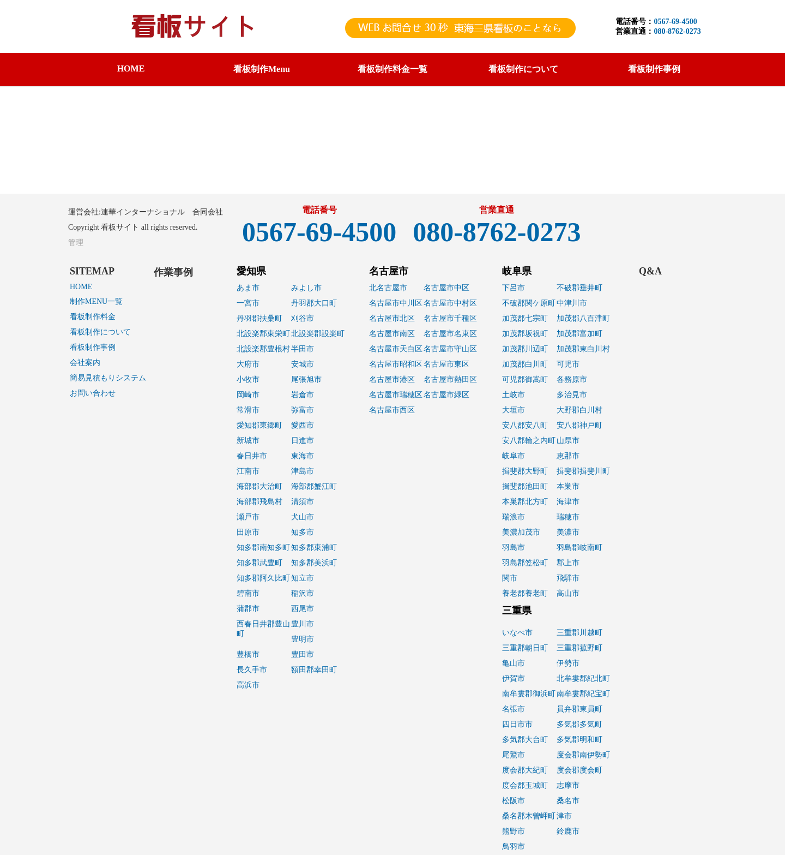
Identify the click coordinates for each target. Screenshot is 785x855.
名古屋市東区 (446, 364)
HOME (131, 68)
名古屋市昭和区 (395, 364)
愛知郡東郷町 (259, 425)
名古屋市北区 (392, 318)
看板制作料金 (93, 317)
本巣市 (568, 486)
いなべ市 (517, 633)
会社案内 (85, 362)
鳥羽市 (513, 846)
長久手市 (252, 670)
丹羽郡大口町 (314, 303)
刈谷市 (302, 318)
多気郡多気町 (579, 724)
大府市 (248, 364)
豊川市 (302, 624)
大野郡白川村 (579, 410)
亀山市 (513, 663)
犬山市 (302, 517)
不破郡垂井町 (579, 288)
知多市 (302, 532)
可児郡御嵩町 (525, 379)
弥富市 (302, 410)
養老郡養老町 (525, 593)
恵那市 (568, 456)
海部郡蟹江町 (314, 486)
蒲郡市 (248, 609)
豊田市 (302, 654)
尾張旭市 (306, 379)
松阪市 (513, 801)
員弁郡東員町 (579, 709)
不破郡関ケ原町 (528, 303)
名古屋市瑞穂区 (395, 395)
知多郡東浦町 (314, 547)
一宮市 (248, 303)
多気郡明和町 (579, 740)
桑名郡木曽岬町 (528, 816)
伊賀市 (513, 678)
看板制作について (100, 332)
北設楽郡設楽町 (318, 334)
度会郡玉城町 (525, 785)
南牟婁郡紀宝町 (583, 694)
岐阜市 (513, 456)
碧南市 (248, 593)
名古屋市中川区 (395, 303)
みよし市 (306, 288)
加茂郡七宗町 (525, 318)
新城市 (248, 441)
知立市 (302, 578)
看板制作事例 (93, 347)
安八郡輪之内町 (528, 441)
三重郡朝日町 (525, 648)
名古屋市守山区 (450, 349)
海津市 (568, 502)
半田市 (302, 349)
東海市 (302, 456)
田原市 (248, 532)
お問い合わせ (93, 393)
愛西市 (302, 425)
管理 (75, 242)
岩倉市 (302, 395)
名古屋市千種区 (450, 318)
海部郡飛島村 (259, 502)
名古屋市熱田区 (450, 379)
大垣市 (513, 410)
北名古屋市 (388, 288)
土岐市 (513, 395)
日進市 (302, 441)
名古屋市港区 (392, 379)
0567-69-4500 (675, 21)
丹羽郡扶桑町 (259, 318)
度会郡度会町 (579, 770)
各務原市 (572, 379)
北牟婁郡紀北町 (583, 678)
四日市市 (517, 724)
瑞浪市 (513, 517)
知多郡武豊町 (259, 563)
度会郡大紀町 (525, 770)
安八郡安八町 (525, 425)
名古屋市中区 (446, 288)
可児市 (568, 364)
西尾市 (302, 609)
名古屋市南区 (392, 334)
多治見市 (572, 395)
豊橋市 (248, 654)
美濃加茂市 (521, 532)
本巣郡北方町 (525, 502)
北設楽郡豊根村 (263, 349)
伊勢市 (568, 663)
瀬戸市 (248, 517)
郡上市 (568, 563)
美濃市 (568, 532)
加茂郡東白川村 (583, 349)
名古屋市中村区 (450, 303)
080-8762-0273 (677, 31)
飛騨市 (568, 578)
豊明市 (302, 639)
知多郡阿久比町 (263, 578)
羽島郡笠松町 (525, 563)
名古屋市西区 (392, 410)
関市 (509, 578)
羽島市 (513, 547)
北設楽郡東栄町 (263, 334)
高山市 (568, 593)
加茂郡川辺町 (525, 349)
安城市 (302, 364)
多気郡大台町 (525, 740)
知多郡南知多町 (263, 547)
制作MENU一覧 (96, 301)
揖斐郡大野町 (525, 471)
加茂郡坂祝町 (525, 334)
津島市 (302, 471)
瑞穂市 (568, 517)
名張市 (513, 709)
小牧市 (248, 379)
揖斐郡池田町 (525, 486)
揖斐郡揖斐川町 (583, 471)
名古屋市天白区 (395, 349)
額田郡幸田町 (314, 670)
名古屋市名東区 (450, 334)
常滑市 (248, 410)
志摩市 (568, 785)
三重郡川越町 (579, 633)
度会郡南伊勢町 (583, 755)
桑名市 (568, 801)
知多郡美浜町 (314, 563)
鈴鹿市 (568, 831)
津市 (564, 816)
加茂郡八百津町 (583, 318)
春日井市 (252, 456)
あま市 (248, 288)
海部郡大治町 (259, 486)
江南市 (248, 471)
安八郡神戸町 (579, 425)
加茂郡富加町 (579, 334)
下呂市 (513, 288)
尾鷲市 (513, 755)
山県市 (568, 441)
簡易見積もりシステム (108, 378)
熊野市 (513, 831)
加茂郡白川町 (525, 364)
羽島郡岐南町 (579, 547)
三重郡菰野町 (579, 648)
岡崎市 (248, 395)
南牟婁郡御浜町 (528, 694)
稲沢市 (302, 593)
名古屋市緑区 (446, 395)
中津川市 (572, 303)
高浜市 (248, 685)
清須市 (302, 502)
